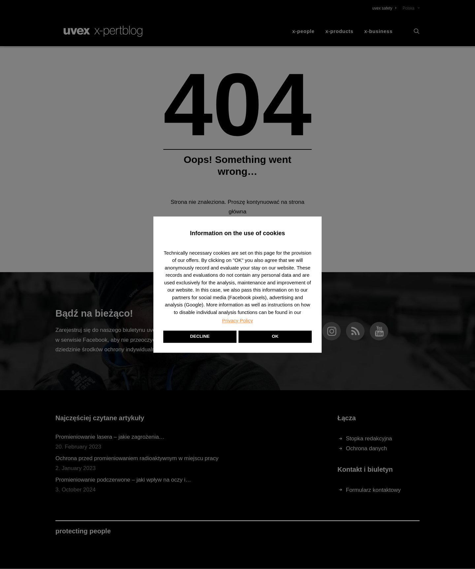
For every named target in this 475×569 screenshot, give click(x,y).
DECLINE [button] (199, 336)
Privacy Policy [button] (237, 320)
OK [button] (275, 336)
